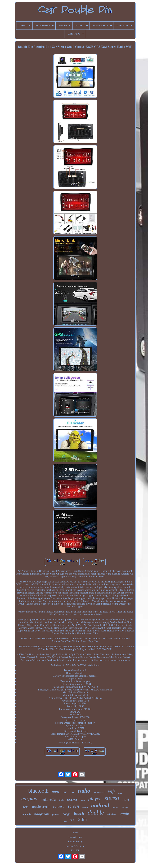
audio (83, 801)
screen (73, 806)
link (72, 820)
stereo (112, 798)
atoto (85, 807)
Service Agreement (75, 846)
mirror (115, 807)
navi (126, 799)
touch (79, 813)
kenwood (99, 792)
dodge (66, 814)
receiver (72, 799)
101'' (65, 792)
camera (58, 806)
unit (72, 792)
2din (82, 819)
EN (72, 850)
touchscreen (41, 806)
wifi (111, 791)
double (96, 812)
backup (125, 807)
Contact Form (75, 837)
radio (84, 791)
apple (124, 813)
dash (25, 806)
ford (65, 821)
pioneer (55, 814)
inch (61, 800)
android (100, 805)
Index (75, 832)
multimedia (48, 799)
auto (55, 792)
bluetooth (38, 791)
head (120, 793)
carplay (29, 798)
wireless (111, 814)
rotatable (26, 814)
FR (77, 850)
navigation (41, 814)
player (94, 798)
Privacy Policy (75, 841)
